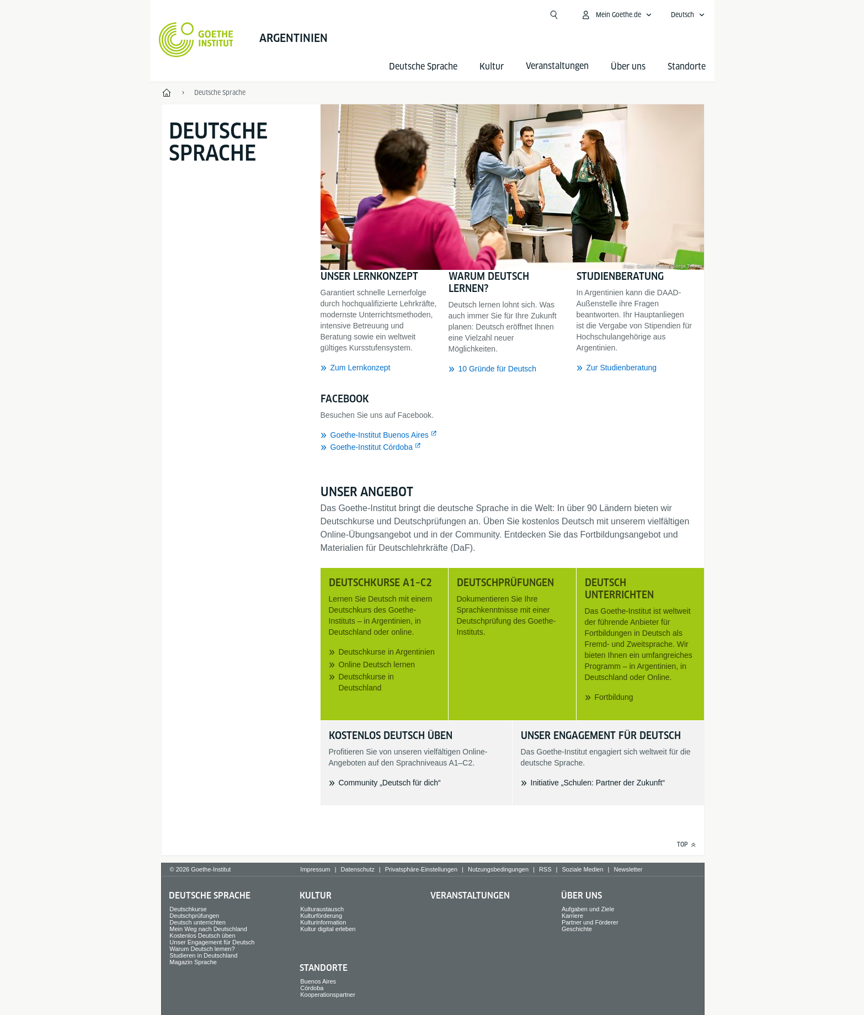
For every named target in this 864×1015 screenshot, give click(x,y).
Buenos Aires (318, 981)
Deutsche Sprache (423, 66)
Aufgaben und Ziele (588, 909)
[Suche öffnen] (554, 15)
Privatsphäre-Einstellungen (421, 869)
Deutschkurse (187, 909)
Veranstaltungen (470, 895)
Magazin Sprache (193, 962)
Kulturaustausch (322, 909)
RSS (545, 869)
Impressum (315, 869)
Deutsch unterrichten (197, 922)
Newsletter (628, 869)
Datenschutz (358, 869)
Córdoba (311, 988)
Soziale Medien (582, 869)
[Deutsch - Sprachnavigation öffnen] (688, 15)
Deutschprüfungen (194, 915)
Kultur (491, 66)
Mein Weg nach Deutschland (208, 929)
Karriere (572, 915)
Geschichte (577, 929)
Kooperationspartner (327, 994)
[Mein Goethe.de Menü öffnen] (616, 15)
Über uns (628, 66)
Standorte (687, 66)
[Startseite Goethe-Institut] (196, 39)
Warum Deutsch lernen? (201, 948)
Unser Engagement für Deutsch (211, 942)
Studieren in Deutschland (203, 955)
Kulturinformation (323, 922)
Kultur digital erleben (327, 929)
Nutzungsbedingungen (498, 869)
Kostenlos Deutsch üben (202, 935)
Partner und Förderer (590, 922)
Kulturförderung (321, 915)
